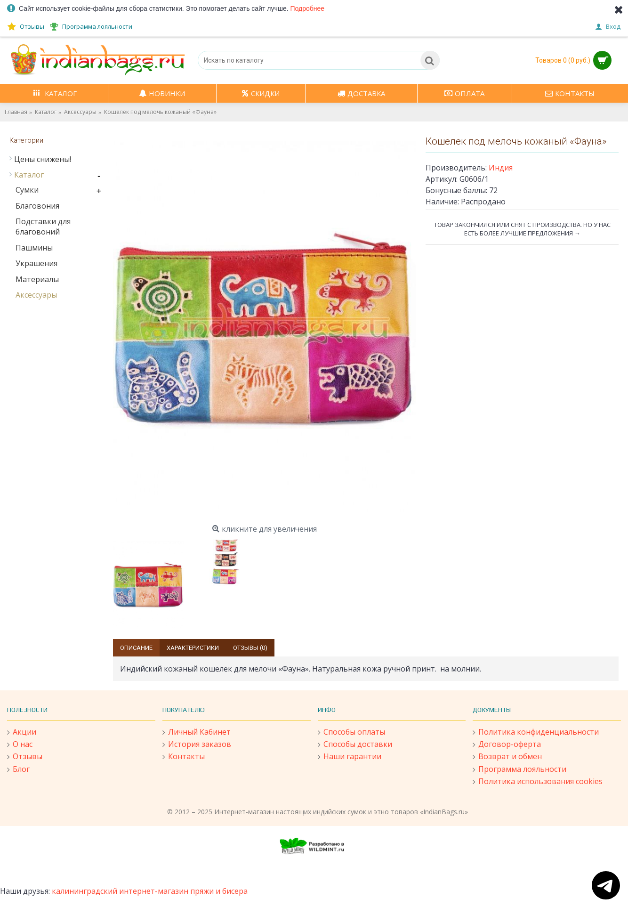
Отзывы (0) (250, 647)
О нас (19, 744)
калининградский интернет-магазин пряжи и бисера (150, 891)
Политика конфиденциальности (536, 732)
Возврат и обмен (507, 756)
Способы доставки (355, 744)
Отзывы (24, 756)
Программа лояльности (519, 769)
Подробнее (307, 8)
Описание (136, 647)
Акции (21, 732)
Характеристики (193, 647)
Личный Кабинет (196, 732)
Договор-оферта (507, 744)
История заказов (196, 744)
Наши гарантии (349, 756)
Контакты (183, 756)
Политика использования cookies (538, 781)
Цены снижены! (42, 159)
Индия (501, 167)
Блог (18, 769)
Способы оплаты (351, 732)
